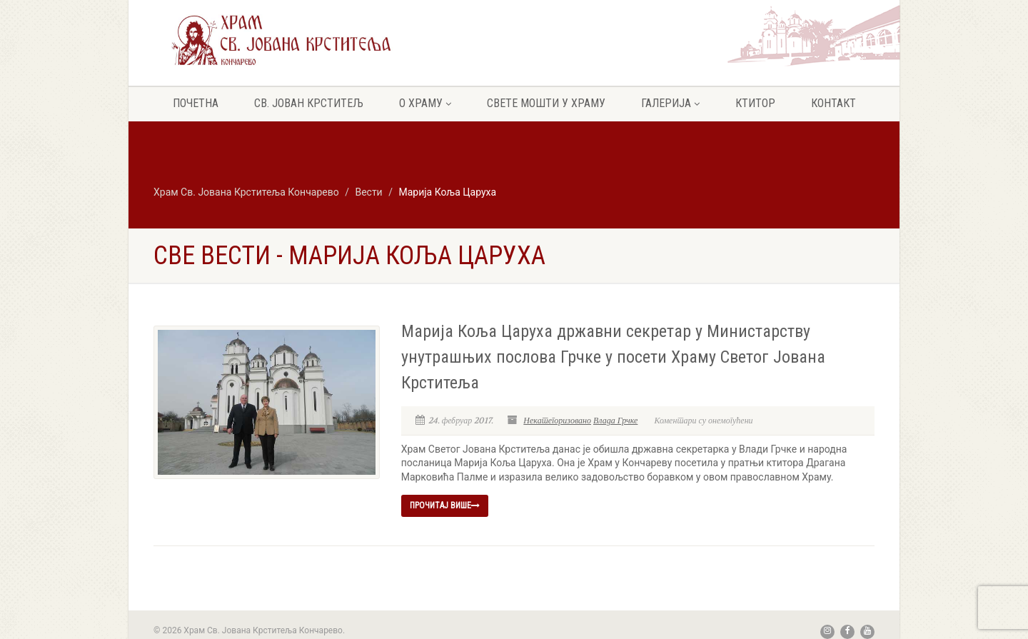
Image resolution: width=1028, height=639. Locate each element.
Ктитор (755, 103)
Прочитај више (445, 505)
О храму (425, 103)
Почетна (195, 103)
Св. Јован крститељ (308, 103)
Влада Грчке (615, 420)
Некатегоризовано (557, 420)
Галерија (670, 103)
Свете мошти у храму (546, 103)
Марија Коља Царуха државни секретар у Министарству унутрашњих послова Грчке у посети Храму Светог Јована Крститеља (613, 357)
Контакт (833, 103)
